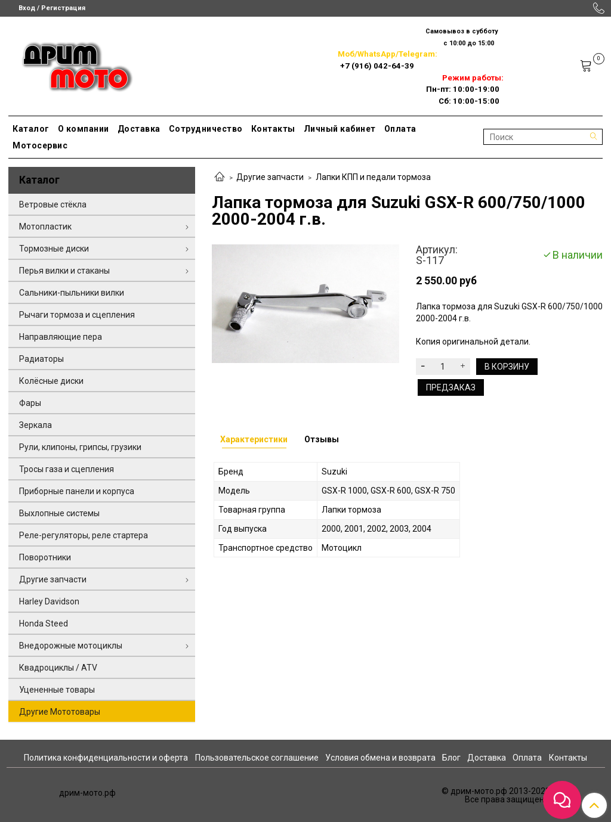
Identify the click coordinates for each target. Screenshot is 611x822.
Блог (451, 757)
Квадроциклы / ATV (58, 667)
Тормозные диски (54, 248)
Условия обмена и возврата (380, 757)
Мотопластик (45, 226)
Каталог (31, 129)
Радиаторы (41, 359)
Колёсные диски (51, 381)
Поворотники (45, 557)
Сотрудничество (206, 129)
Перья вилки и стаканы (64, 270)
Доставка (139, 129)
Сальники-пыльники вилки (71, 292)
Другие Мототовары (59, 711)
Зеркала (35, 425)
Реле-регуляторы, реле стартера (83, 535)
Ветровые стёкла (53, 204)
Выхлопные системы (59, 513)
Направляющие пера (60, 337)
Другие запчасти (270, 177)
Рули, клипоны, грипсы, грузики (80, 447)
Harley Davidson (49, 601)
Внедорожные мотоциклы (70, 645)
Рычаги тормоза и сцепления (77, 315)
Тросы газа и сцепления (66, 469)
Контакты (273, 129)
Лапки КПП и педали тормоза (373, 177)
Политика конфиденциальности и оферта (106, 757)
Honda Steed (43, 623)
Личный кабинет (340, 129)
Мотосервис (40, 145)
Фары (30, 403)
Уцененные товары (57, 689)
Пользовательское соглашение (257, 757)
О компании (83, 129)
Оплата (400, 129)
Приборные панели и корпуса (76, 491)
